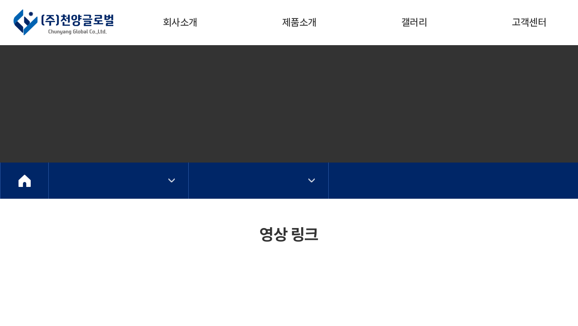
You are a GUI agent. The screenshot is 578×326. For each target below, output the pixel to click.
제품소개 (299, 22)
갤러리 (414, 22)
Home (24, 181)
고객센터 (529, 22)
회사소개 (180, 22)
